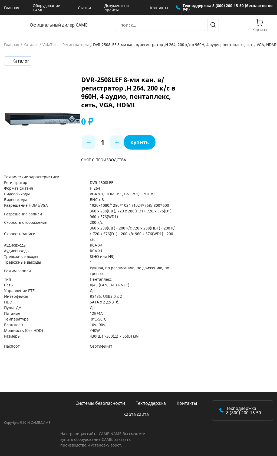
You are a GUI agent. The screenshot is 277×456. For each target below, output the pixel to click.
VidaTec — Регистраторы (65, 45)
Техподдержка (151, 403)
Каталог (31, 45)
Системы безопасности (100, 403)
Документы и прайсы (116, 7)
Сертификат (101, 346)
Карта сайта (136, 414)
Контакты (159, 7)
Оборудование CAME (46, 7)
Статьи (84, 7)
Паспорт (12, 346)
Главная (11, 7)
